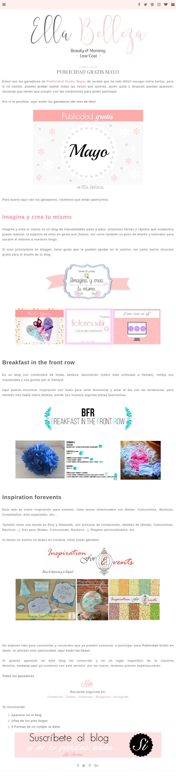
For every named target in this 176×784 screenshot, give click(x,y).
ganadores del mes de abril (75, 101)
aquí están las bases (74, 650)
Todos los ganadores (18, 676)
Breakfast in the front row (38, 362)
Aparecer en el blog (26, 715)
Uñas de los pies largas (29, 720)
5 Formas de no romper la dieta (35, 726)
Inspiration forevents (31, 497)
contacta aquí (27, 665)
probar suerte (48, 86)
